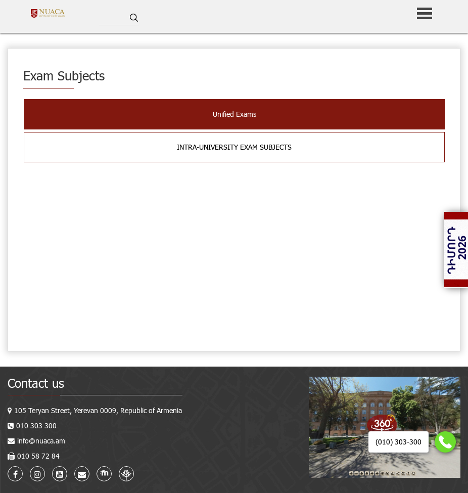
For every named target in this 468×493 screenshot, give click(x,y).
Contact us (36, 383)
